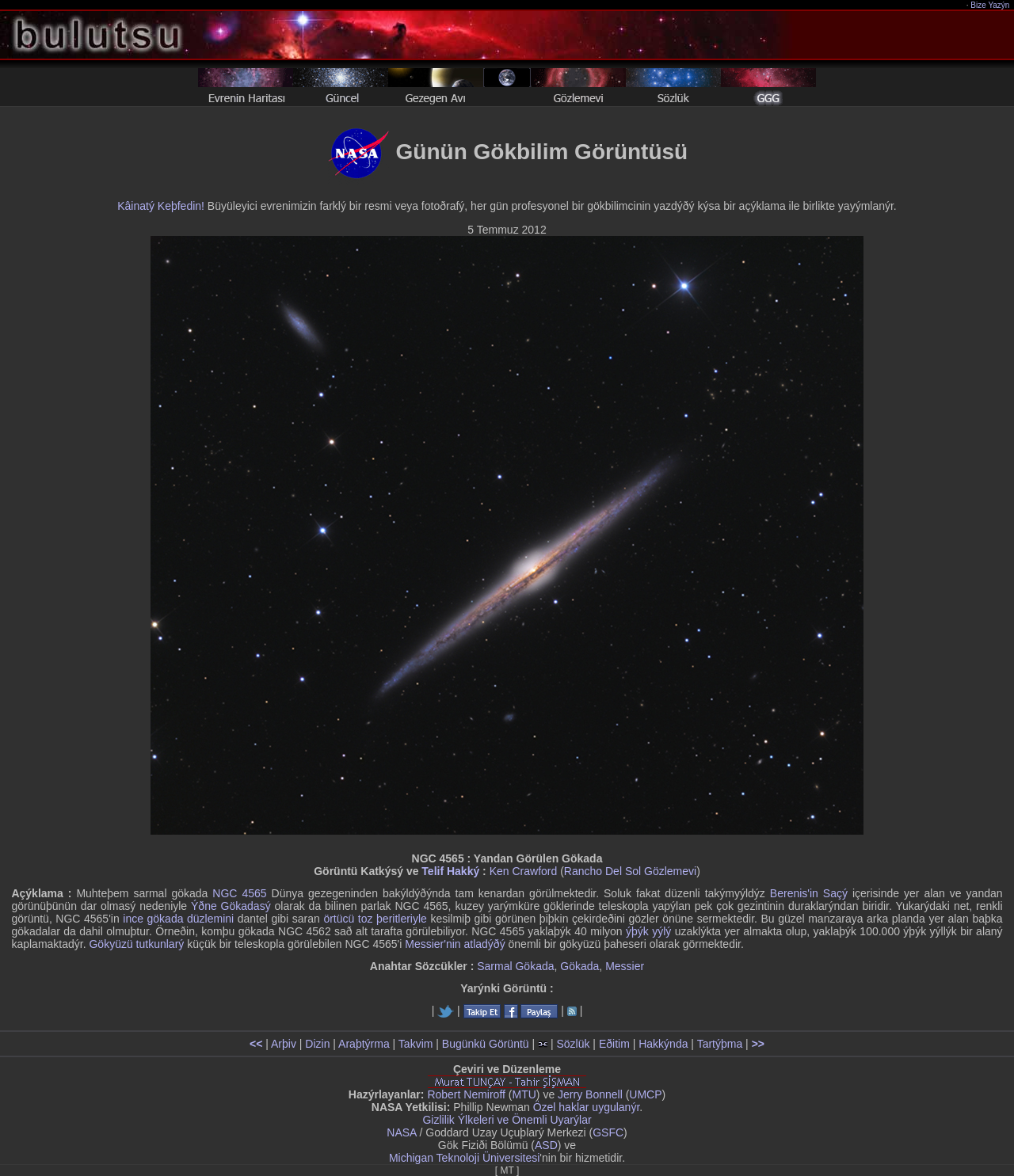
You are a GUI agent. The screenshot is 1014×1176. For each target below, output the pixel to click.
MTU (524, 1094)
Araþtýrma (364, 1043)
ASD (546, 1145)
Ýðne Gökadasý (231, 906)
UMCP (645, 1094)
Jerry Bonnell (590, 1094)
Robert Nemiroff (466, 1094)
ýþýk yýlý (648, 931)
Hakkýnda (663, 1043)
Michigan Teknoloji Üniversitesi (464, 1157)
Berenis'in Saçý (809, 893)
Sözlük (572, 1043)
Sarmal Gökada (515, 966)
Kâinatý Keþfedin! (160, 206)
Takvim (415, 1043)
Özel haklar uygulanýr (586, 1107)
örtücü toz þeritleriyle (375, 918)
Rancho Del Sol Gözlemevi (630, 871)
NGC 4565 (239, 893)
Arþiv (283, 1043)
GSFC (608, 1132)
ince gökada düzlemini (178, 918)
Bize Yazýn (990, 5)
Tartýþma (720, 1043)
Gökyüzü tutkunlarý (136, 944)
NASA (401, 1132)
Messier (624, 966)
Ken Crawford (524, 871)
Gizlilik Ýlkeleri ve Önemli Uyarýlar (506, 1119)
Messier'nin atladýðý (455, 944)
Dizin (317, 1043)
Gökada (579, 966)
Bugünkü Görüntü (485, 1043)
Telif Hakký (450, 871)
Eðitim (614, 1043)
